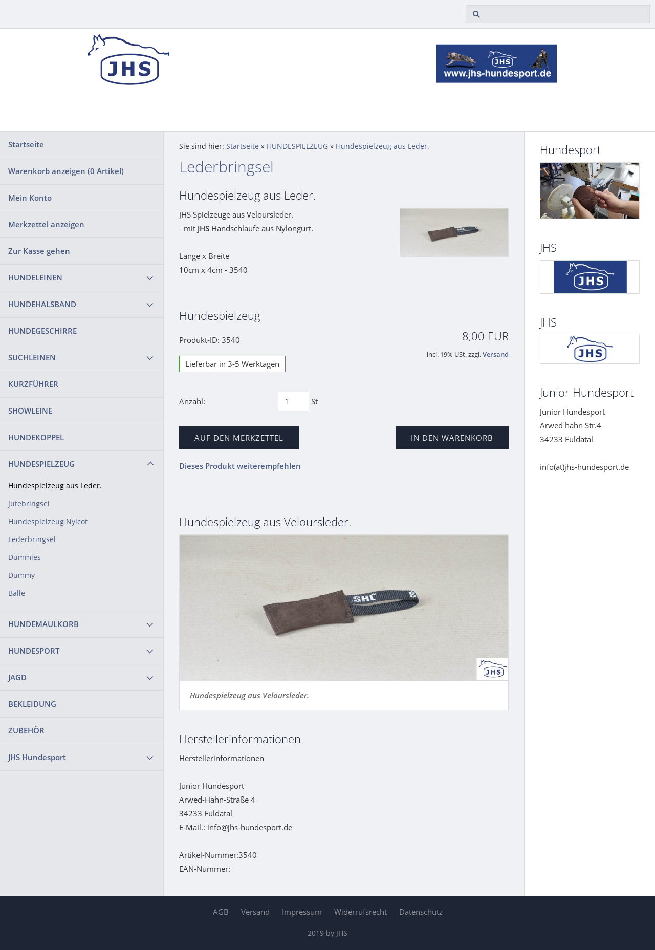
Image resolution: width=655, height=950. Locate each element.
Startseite (26, 144)
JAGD (17, 677)
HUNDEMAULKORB (43, 624)
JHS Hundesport (37, 757)
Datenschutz (421, 911)
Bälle (16, 593)
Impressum (302, 911)
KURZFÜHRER (33, 384)
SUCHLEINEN (32, 357)
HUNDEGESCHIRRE (42, 331)
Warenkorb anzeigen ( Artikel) (66, 171)
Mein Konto (30, 197)
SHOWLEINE (30, 410)
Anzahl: (192, 401)
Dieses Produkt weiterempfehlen (240, 466)
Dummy (21, 575)
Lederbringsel (32, 539)
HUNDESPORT (33, 650)
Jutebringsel (29, 503)
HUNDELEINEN (35, 277)
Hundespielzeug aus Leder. (55, 485)
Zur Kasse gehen (39, 251)
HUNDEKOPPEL (36, 437)
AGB (221, 911)
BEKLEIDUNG (32, 704)
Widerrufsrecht (360, 911)
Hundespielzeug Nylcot (48, 521)
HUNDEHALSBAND (42, 304)
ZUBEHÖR (26, 730)
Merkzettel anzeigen (46, 224)
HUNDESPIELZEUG (41, 464)
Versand (496, 354)
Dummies (24, 557)
